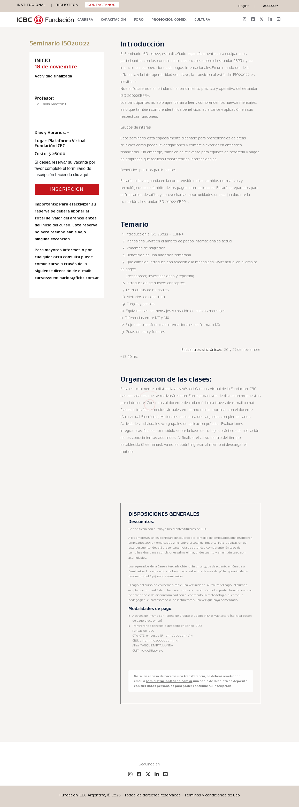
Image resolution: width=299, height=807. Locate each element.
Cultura (202, 19)
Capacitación (113, 19)
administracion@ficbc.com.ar (169, 681)
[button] (269, 6)
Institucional (31, 5)
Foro (139, 19)
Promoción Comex (168, 19)
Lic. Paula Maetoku (50, 104)
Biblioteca (67, 5)
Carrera (85, 19)
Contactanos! (102, 5)
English (243, 6)
